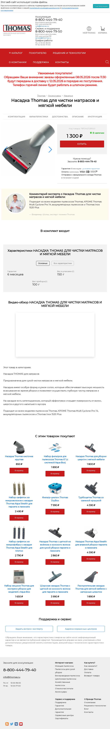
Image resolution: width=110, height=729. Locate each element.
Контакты (62, 62)
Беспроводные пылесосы (67, 676)
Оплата (87, 672)
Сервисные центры (64, 715)
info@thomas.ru (42, 26)
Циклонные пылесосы (65, 679)
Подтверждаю (101, 6)
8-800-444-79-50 (48, 31)
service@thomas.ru (43, 38)
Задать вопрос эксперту (29, 629)
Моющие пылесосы (64, 666)
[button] (6, 149)
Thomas (41, 95)
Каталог (16, 53)
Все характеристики (63, 263)
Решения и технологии (69, 53)
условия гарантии (91, 169)
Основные (42, 263)
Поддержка (41, 62)
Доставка (88, 669)
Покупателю (38, 53)
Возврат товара (91, 676)
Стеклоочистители (64, 689)
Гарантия (59, 706)
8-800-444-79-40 (48, 20)
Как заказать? (90, 666)
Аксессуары (54, 95)
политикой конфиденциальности (45, 8)
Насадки (68, 95)
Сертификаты (61, 718)
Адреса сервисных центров (81, 629)
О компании (18, 62)
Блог (86, 709)
